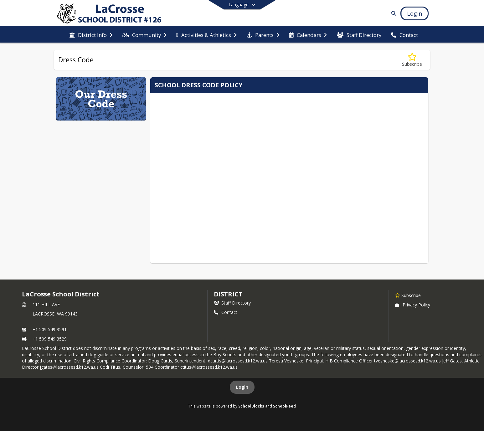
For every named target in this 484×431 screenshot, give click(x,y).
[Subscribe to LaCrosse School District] (408, 295)
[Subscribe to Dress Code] (412, 60)
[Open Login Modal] (414, 13)
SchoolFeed (284, 405)
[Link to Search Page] (392, 13)
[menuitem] (91, 34)
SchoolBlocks (251, 405)
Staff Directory (232, 303)
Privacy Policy (412, 305)
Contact (225, 312)
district (228, 294)
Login (242, 387)
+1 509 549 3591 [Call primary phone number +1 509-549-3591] (50, 329)
